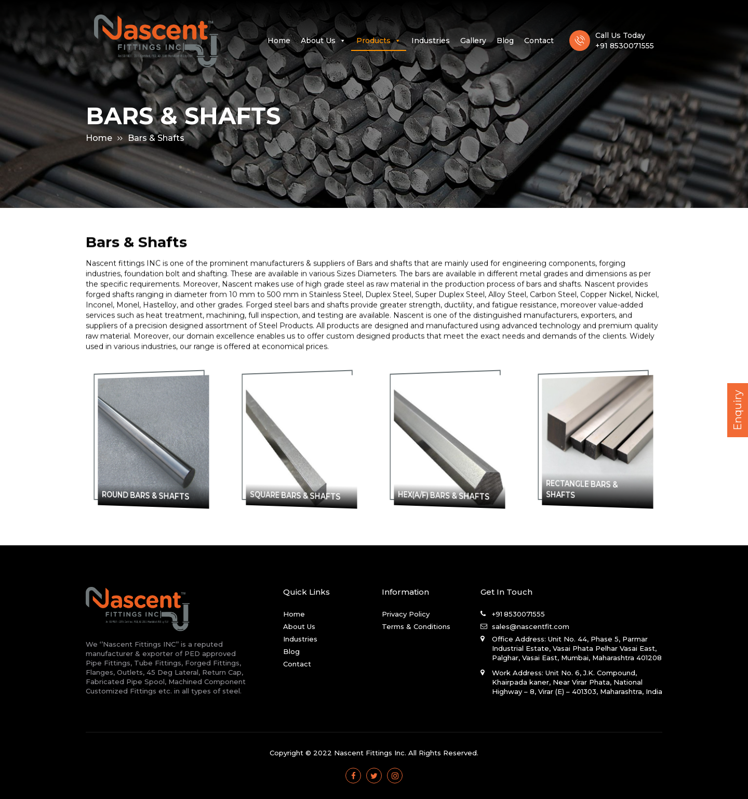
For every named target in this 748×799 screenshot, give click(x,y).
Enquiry (737, 410)
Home (279, 41)
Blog (505, 41)
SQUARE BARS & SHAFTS (299, 496)
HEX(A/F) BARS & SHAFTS (447, 496)
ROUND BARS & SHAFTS (150, 496)
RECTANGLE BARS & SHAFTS (592, 489)
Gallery (473, 41)
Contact (539, 41)
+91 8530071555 (518, 614)
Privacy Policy (406, 614)
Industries (430, 41)
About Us (323, 41)
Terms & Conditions (416, 626)
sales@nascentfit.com (530, 626)
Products (378, 41)
